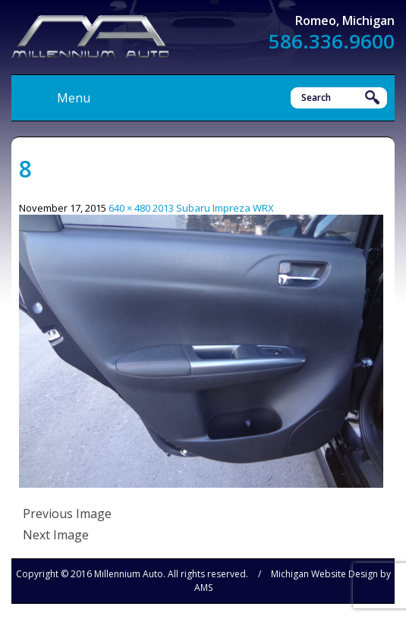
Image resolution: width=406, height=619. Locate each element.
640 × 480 (129, 208)
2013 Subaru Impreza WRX (213, 208)
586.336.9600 (332, 41)
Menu (73, 98)
